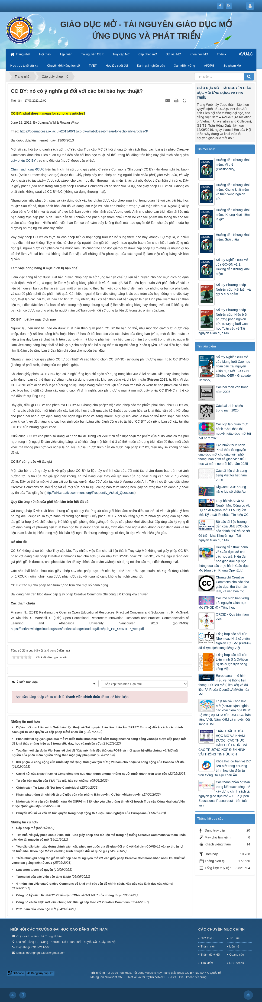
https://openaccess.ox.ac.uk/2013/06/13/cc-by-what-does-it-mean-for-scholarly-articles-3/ (84, 131)
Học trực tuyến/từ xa (24, 65)
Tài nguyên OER (92, 54)
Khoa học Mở (199, 54)
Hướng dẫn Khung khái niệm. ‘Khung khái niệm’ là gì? (233, 214)
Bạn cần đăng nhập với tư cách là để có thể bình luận (72, 697)
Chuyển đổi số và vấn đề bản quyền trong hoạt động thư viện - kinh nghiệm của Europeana (81, 813)
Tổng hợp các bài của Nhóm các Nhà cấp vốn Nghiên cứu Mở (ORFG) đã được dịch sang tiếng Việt (224, 641)
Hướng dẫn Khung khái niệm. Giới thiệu (232, 237)
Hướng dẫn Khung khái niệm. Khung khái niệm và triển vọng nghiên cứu (232, 192)
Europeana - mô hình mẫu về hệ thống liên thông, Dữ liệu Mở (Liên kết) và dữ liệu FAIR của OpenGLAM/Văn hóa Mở (223, 685)
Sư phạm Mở (232, 65)
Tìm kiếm (207, 963)
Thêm (220, 54)
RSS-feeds (236, 963)
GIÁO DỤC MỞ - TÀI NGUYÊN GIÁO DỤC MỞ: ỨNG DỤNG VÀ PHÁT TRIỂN (224, 93)
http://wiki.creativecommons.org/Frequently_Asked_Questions (90, 493)
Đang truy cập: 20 (40, 973)
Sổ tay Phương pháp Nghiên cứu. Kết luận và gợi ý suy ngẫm (233, 289)
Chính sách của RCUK (27, 169)
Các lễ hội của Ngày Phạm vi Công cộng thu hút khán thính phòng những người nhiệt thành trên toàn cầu (91, 773)
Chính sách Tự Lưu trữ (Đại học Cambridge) (47, 787)
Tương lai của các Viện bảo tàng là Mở (43, 876)
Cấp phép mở (147, 54)
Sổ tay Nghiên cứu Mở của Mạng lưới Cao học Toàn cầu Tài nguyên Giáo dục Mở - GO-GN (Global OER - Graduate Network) (224, 368)
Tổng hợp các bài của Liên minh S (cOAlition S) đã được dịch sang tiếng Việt (232, 662)
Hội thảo (45, 54)
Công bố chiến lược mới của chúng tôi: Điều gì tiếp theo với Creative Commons (73, 902)
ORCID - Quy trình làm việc (232, 617)
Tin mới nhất (206, 149)
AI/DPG (209, 65)
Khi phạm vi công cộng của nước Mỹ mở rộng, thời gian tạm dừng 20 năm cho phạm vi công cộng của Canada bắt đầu (100, 762)
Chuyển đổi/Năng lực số (63, 65)
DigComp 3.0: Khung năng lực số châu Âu (231, 489)
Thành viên (208, 946)
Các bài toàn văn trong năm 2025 (232, 389)
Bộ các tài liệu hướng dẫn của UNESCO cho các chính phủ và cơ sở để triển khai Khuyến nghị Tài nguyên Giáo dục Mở (224, 531)
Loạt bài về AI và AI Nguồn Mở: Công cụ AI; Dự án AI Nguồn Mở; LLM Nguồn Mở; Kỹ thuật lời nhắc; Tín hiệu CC (224, 508)
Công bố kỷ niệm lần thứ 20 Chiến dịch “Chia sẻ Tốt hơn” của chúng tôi (67, 895)
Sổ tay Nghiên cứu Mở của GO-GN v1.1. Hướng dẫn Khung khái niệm (232, 267)
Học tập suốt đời (117, 65)
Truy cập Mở (121, 54)
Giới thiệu (207, 938)
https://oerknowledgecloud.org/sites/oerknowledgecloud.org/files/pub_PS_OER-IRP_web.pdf (77, 629)
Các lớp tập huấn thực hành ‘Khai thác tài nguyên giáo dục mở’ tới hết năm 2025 (224, 431)
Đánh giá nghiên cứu (151, 65)
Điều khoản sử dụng (193, 977)
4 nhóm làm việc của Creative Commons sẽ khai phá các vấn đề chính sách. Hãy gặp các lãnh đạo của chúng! (94, 883)
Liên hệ (234, 946)
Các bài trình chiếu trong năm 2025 (229, 408)
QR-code (16, 973)
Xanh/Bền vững (184, 65)
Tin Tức (234, 938)
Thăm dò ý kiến (211, 954)
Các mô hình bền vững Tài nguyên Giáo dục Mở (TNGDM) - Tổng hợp (223, 602)
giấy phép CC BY (23, 160)
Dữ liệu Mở (173, 54)
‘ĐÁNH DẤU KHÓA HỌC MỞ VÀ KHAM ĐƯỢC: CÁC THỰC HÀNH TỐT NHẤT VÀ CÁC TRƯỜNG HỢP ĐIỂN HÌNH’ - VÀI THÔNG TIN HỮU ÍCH (223, 742)
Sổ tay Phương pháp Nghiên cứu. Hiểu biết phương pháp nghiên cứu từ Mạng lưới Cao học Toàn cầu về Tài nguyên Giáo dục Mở (223, 321)
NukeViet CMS (115, 977)
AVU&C (246, 54)
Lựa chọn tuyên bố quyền (34, 869)
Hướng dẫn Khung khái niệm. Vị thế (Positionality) (232, 164)
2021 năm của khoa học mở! (36, 909)
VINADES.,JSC (165, 977)
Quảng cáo (236, 954)
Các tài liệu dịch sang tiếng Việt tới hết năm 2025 (231, 475)
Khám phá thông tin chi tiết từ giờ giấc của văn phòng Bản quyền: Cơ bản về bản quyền (78, 794)
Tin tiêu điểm (206, 346)
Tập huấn (66, 54)
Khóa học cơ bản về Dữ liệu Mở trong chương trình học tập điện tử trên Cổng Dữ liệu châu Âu (224, 768)
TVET (93, 65)
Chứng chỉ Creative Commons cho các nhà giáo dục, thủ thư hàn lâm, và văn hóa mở (232, 584)
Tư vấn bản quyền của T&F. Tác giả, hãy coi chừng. (52, 780)
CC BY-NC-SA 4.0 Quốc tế (203, 972)
